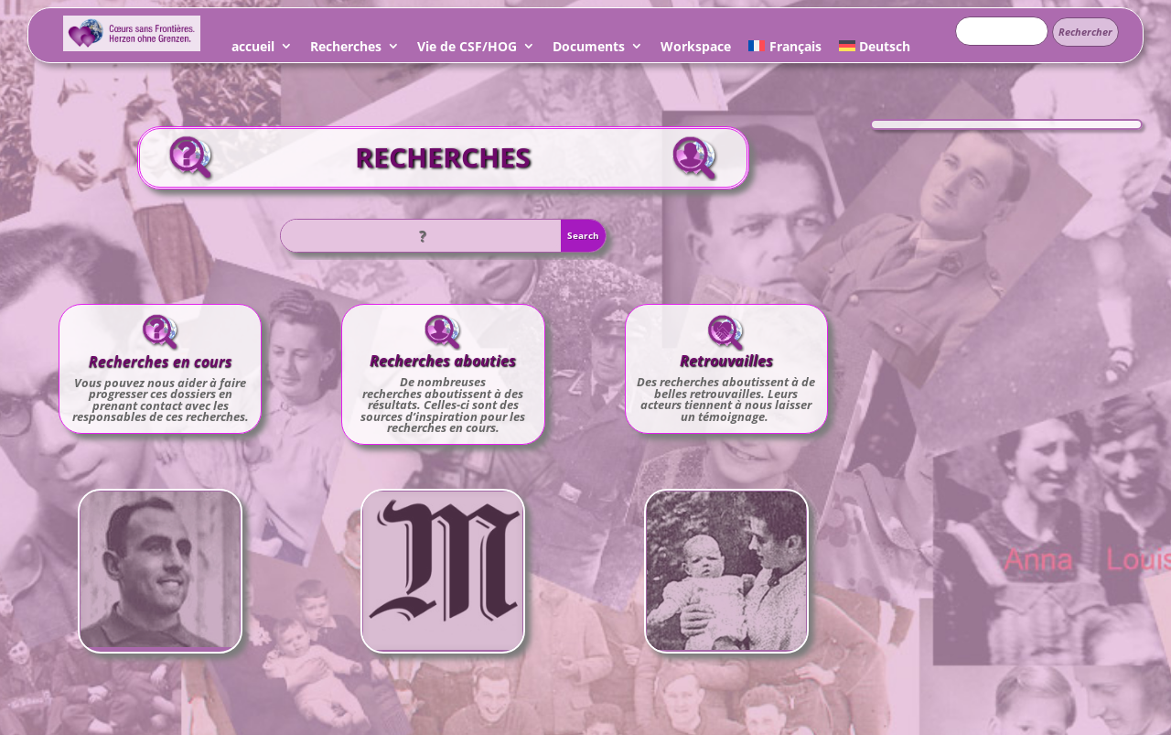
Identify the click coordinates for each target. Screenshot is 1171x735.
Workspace (696, 49)
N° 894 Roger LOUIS (160, 544)
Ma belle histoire (726, 545)
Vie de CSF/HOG (467, 49)
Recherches (345, 49)
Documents (589, 49)
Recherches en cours (160, 361)
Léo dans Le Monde (442, 545)
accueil (252, 49)
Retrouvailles (726, 361)
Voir (160, 579)
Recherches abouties (443, 361)
